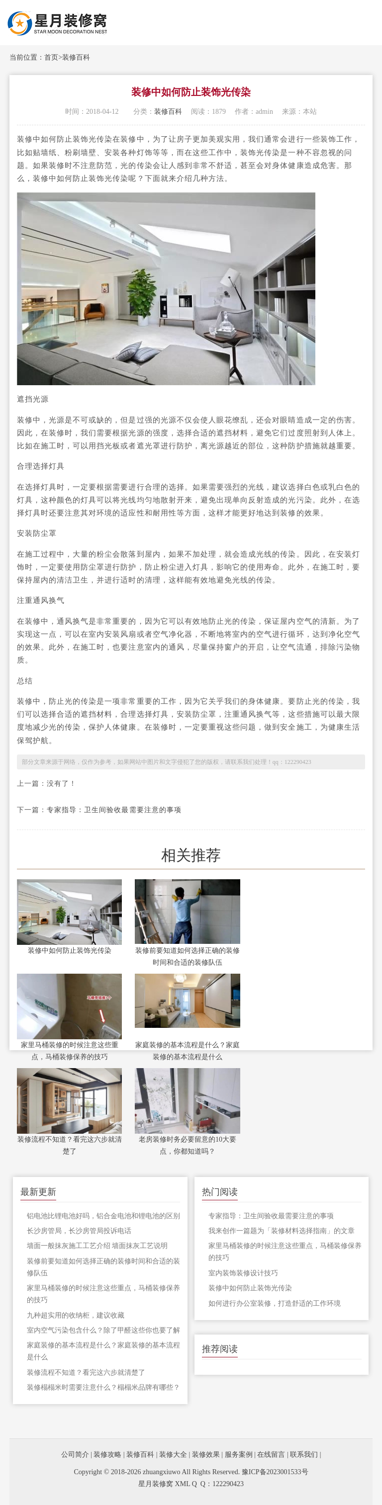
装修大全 (173, 1454)
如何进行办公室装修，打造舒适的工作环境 (274, 1303)
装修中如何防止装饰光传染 (69, 950)
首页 (51, 57)
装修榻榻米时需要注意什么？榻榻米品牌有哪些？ (103, 1387)
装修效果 (206, 1454)
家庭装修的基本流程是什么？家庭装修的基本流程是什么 (187, 1051)
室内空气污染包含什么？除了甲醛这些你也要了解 (103, 1330)
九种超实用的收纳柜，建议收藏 (75, 1315)
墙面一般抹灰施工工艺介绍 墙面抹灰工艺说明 (97, 1246)
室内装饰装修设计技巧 (243, 1273)
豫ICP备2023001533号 (275, 1472)
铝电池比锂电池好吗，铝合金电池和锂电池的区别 (103, 1216)
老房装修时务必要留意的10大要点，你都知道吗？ (187, 1145)
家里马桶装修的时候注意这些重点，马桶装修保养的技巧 (69, 1051)
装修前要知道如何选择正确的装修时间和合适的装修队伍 (187, 956)
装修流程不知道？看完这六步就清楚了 (69, 1145)
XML (183, 1484)
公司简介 (75, 1454)
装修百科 (76, 57)
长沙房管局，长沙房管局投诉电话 (79, 1231)
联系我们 (304, 1454)
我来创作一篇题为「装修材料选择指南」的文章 (281, 1231)
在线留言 (271, 1454)
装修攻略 (107, 1454)
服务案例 (239, 1454)
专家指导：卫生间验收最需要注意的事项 (114, 810)
